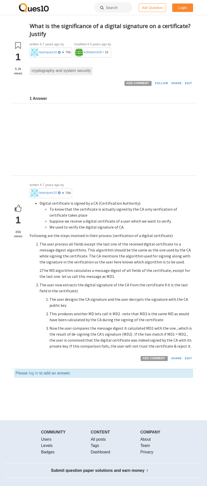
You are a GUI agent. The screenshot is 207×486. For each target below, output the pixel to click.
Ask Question (152, 8)
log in (33, 373)
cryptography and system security (61, 70)
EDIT (188, 83)
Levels (46, 445)
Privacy (146, 452)
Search (109, 7)
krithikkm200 (93, 52)
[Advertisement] (111, 141)
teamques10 (48, 52)
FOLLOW (161, 83)
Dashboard (100, 452)
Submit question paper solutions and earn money (99, 470)
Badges (47, 452)
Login (182, 8)
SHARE (176, 83)
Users (46, 439)
